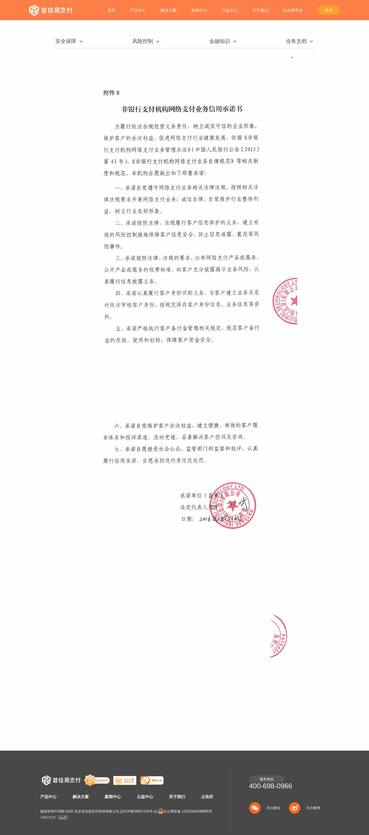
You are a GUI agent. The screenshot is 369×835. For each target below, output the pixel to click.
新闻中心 (199, 10)
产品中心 (138, 10)
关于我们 (260, 10)
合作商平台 (293, 10)
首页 (112, 10)
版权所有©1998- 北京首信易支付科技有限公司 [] (98, 811)
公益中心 (230, 10)
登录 (329, 10)
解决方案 (169, 10)
